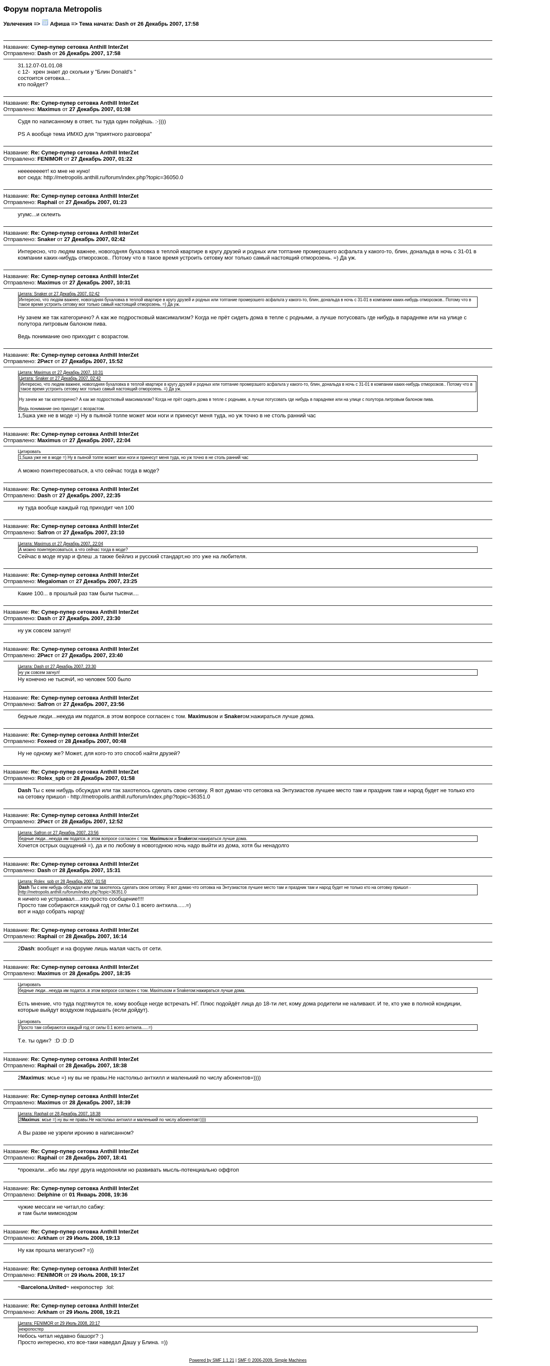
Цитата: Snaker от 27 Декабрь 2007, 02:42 (58, 294)
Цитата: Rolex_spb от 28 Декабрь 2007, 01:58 (62, 881)
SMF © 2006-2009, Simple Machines (272, 1360)
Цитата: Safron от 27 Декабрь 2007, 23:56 (58, 832)
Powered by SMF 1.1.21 (211, 1360)
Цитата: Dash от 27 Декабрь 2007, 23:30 (57, 666)
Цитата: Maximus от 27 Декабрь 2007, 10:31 (60, 372)
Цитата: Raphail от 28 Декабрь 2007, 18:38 (59, 1113)
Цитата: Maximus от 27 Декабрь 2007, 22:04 (60, 543)
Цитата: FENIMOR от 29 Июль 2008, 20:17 (59, 1323)
